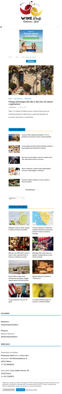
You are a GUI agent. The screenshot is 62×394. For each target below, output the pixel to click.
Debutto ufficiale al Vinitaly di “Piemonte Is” (41, 277)
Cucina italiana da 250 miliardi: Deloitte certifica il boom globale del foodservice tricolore (37, 147)
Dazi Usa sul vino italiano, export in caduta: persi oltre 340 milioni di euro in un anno (37, 158)
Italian (12, 198)
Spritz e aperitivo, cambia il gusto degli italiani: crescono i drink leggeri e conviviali (36, 170)
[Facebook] (58, 27)
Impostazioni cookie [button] (8, 389)
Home (10, 57)
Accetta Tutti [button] (20, 389)
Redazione (13, 107)
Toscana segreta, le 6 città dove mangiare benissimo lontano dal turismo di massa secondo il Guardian (42, 231)
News (10, 99)
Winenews (29, 99)
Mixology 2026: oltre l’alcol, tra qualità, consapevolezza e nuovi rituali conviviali (42, 255)
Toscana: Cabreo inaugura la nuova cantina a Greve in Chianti (36, 181)
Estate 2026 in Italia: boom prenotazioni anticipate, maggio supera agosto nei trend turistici (19, 278)
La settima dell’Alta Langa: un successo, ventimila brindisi (41, 301)
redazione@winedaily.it (9, 325)
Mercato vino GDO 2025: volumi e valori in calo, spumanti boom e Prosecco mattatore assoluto (19, 255)
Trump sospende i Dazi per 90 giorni (18, 301)
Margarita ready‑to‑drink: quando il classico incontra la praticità (19, 229)
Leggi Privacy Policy (31, 390)
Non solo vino (19, 99)
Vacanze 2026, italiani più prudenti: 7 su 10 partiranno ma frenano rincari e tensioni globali (36, 136)
